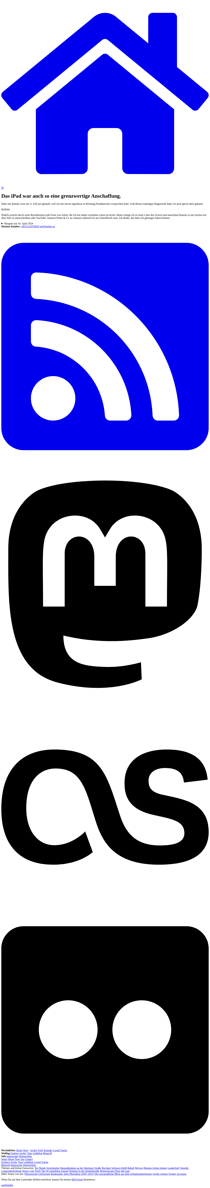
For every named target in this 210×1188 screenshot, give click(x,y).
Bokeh (130, 1168)
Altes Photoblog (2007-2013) (78, 1174)
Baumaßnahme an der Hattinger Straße (80, 1168)
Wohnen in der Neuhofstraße (84, 1171)
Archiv (33, 1150)
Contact (29, 1159)
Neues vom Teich (31, 1171)
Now (25, 1150)
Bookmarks (57, 1174)
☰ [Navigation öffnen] (2, 188)
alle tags (125, 1171)
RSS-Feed (77, 1179)
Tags (29, 1153)
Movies (139, 1168)
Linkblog (37, 1153)
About (19, 1150)
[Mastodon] (105, 701)
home (4, 1159)
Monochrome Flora (110, 1171)
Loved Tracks (60, 1150)
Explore (14, 1153)
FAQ (40, 1150)
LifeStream (44, 1174)
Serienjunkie (53, 1168)
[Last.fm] (105, 909)
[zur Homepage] (105, 184)
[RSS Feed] (105, 464)
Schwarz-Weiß (119, 1168)
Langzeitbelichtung (11, 1171)
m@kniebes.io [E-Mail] (47, 226)
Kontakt (48, 1150)
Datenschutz (25, 1156)
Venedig (184, 1168)
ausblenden (7, 1185)
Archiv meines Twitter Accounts (169, 1174)
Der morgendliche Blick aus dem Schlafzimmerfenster (123, 1174)
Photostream (31, 1174)
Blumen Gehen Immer (155, 1168)
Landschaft (173, 1168)
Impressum (12, 1156)
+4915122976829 (30, 226)
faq (22, 1159)
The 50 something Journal (55, 1171)
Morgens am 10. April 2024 (18, 223)
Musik (42, 1168)
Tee (36, 1168)
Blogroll (47, 1153)
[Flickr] (105, 1147)
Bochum (106, 1168)
